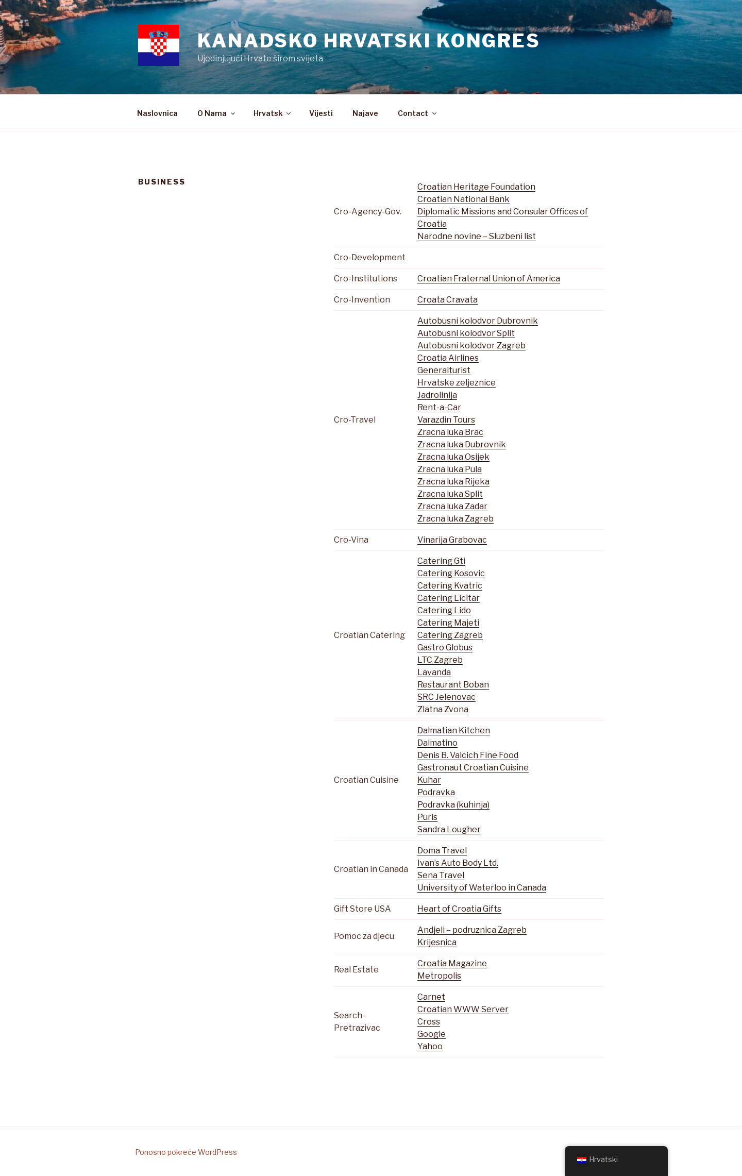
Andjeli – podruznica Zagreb (472, 930)
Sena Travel (440, 875)
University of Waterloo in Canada (481, 888)
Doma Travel (442, 850)
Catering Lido (444, 610)
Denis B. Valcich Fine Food (467, 755)
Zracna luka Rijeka (453, 481)
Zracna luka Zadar (452, 506)
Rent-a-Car (439, 407)
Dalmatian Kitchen (453, 730)
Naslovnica (157, 113)
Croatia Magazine (452, 963)
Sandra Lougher (449, 829)
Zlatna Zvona (442, 709)
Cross (428, 1022)
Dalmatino (437, 743)
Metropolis (439, 976)
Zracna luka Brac (450, 432)
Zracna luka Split (450, 494)
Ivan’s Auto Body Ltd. (457, 863)
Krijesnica (437, 942)
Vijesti (321, 113)
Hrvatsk (273, 113)
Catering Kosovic (451, 573)
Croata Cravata (447, 300)
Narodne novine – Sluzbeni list (476, 236)
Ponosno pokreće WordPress (186, 1152)
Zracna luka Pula (449, 469)
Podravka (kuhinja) (453, 805)
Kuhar (429, 780)
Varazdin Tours (446, 420)
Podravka (436, 792)
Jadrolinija (437, 395)
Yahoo (430, 1046)
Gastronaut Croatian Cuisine (473, 767)
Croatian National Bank (463, 199)
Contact (418, 113)
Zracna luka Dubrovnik (461, 444)
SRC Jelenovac (446, 697)
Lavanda (434, 672)
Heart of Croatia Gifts (459, 909)
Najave (365, 113)
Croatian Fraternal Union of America (488, 278)
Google (431, 1034)
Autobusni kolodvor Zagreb (471, 345)
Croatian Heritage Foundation (476, 187)
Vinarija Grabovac (452, 540)
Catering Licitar (448, 598)
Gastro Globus (445, 647)
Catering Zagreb (450, 635)
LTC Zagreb (440, 660)
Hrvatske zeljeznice (456, 383)
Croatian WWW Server (463, 1009)
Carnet (431, 997)
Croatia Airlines (448, 358)
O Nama (217, 113)
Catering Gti (441, 561)
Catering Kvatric (449, 586)
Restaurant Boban (453, 685)
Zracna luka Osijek (453, 457)
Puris (427, 817)
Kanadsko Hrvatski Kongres (369, 40)
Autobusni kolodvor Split (466, 333)
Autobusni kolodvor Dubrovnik (477, 321)
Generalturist (443, 370)
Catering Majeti (448, 623)
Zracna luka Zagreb (455, 519)
